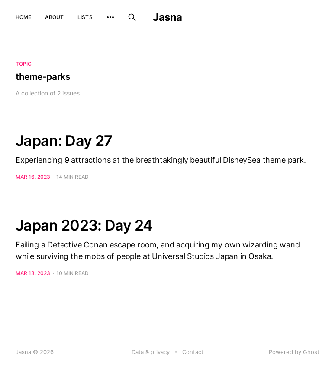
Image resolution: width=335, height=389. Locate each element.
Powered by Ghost (294, 351)
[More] (110, 17)
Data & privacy (151, 351)
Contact (192, 351)
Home (23, 17)
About (54, 17)
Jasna (167, 17)
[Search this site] (132, 17)
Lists (85, 17)
